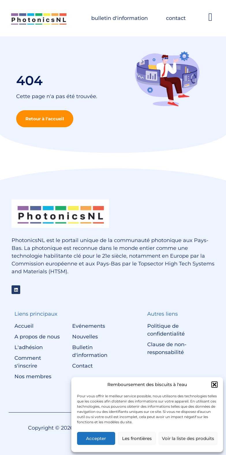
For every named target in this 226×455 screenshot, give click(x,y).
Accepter (96, 438)
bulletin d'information (119, 18)
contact (176, 18)
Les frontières (137, 438)
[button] (214, 384)
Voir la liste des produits (188, 438)
